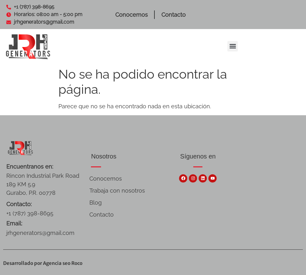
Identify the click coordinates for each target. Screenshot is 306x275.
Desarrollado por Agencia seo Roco (42, 263)
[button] (232, 46)
